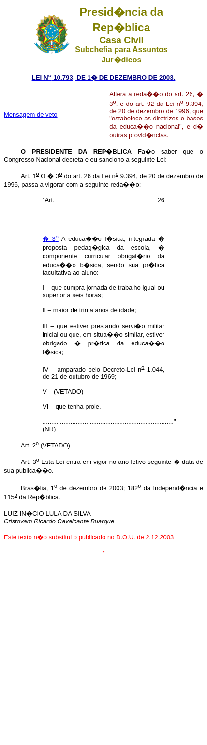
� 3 (51, 238)
